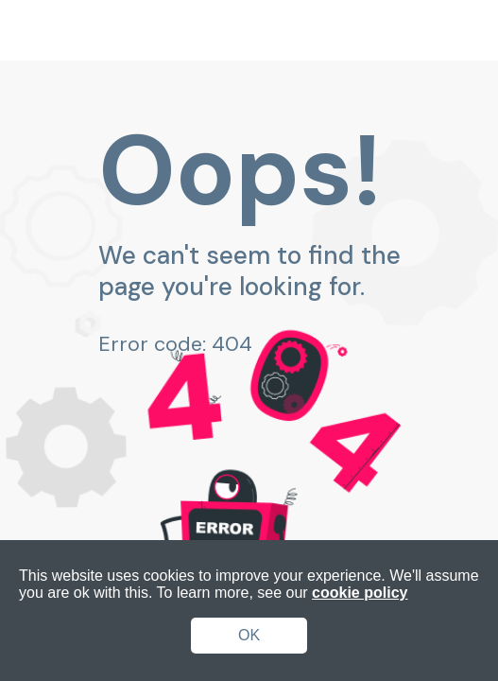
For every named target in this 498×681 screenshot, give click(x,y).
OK (249, 635)
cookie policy (359, 593)
